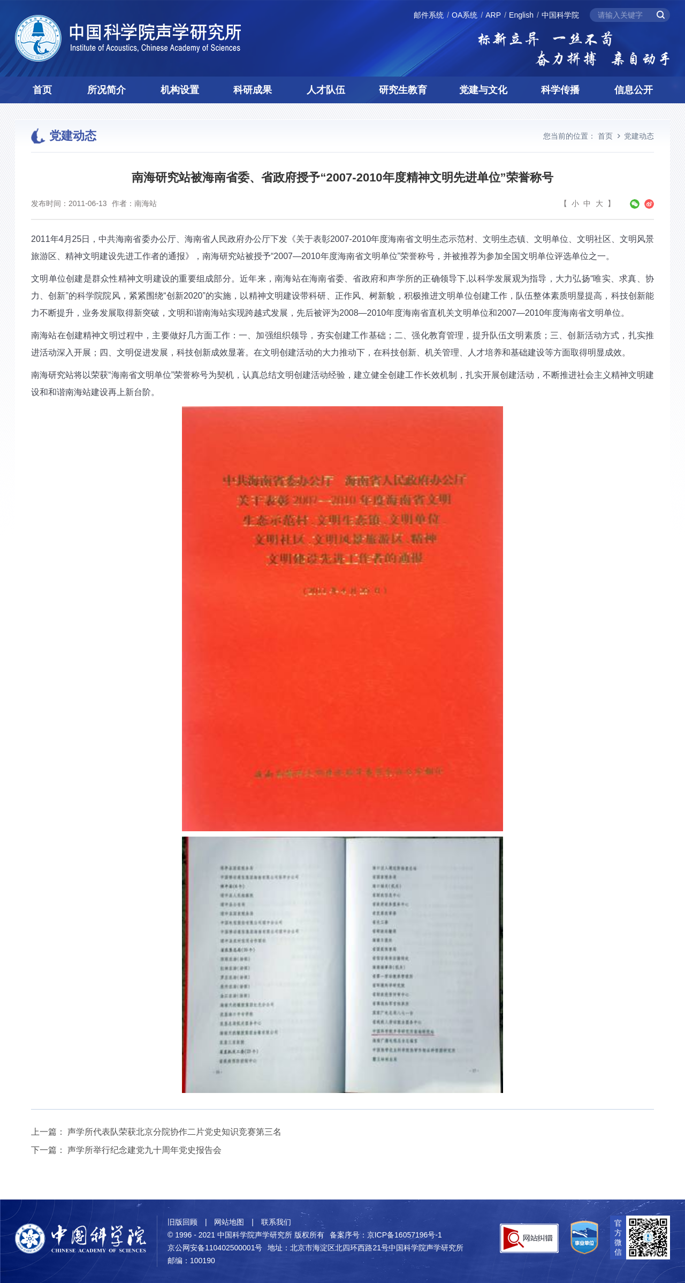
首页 (42, 90)
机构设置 (180, 90)
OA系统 (464, 15)
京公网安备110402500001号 (215, 1247)
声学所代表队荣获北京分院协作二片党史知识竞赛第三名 (174, 1131)
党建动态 (639, 136)
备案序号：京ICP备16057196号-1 (386, 1235)
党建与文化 (483, 90)
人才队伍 (326, 90)
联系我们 (276, 1222)
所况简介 (106, 90)
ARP (493, 15)
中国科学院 (560, 15)
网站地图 (229, 1222)
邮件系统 (429, 15)
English (521, 15)
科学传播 (560, 90)
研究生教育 (403, 90)
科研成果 (252, 90)
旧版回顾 (182, 1222)
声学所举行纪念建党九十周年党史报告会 (144, 1150)
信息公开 (633, 90)
